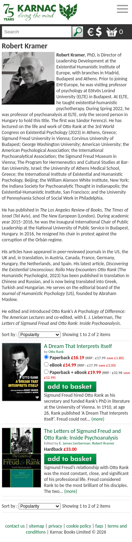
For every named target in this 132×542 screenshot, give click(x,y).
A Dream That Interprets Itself (78, 346)
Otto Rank (56, 351)
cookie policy (79, 526)
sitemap (36, 526)
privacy (55, 526)
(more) (97, 419)
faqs (99, 526)
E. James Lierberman (74, 443)
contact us (15, 526)
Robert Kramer (103, 443)
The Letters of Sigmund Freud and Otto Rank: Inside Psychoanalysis (82, 434)
